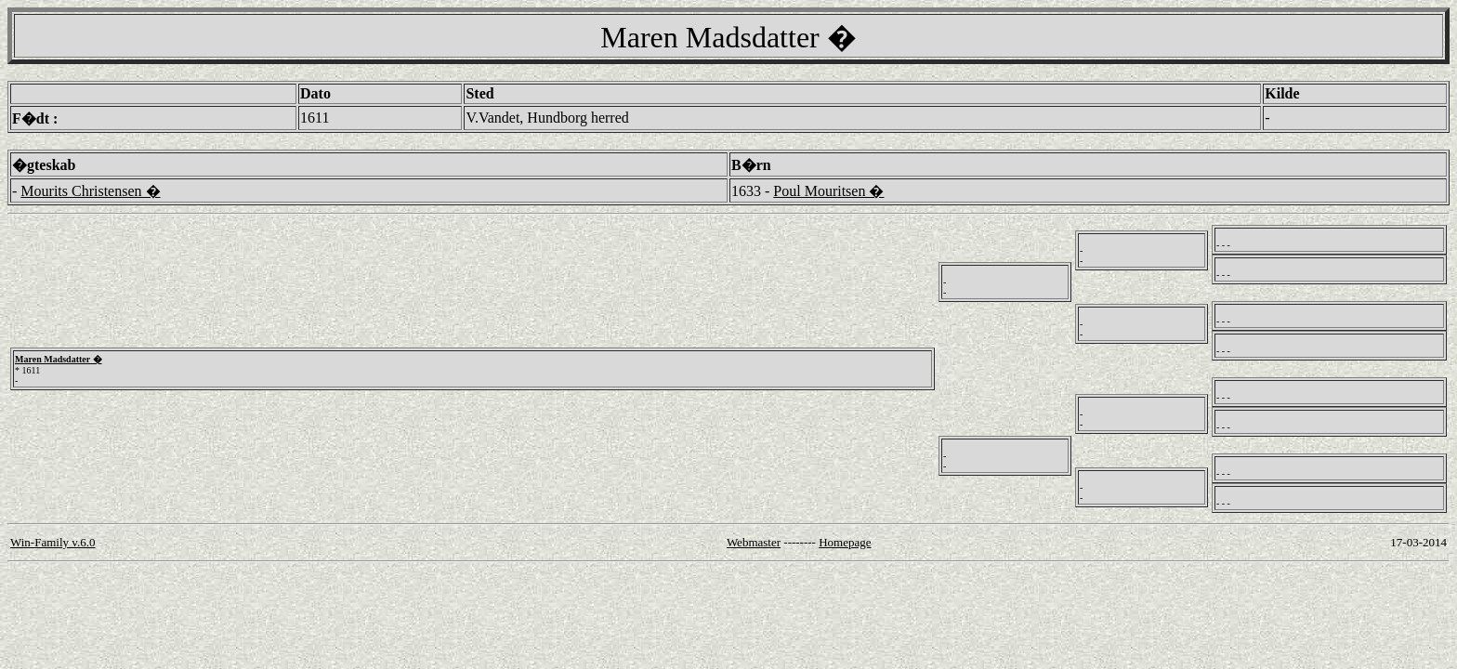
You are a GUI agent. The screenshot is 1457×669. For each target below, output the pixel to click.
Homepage (845, 542)
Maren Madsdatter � (58, 359)
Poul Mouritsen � (828, 191)
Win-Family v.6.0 (52, 542)
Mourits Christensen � (90, 191)
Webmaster (754, 542)
